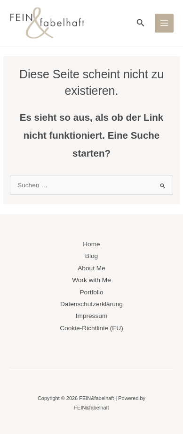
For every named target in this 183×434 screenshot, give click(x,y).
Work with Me (91, 280)
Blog (91, 255)
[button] (140, 23)
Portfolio (91, 292)
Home (91, 244)
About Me (91, 268)
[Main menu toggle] (164, 23)
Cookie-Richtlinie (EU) (91, 328)
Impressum (92, 315)
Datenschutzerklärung (91, 304)
